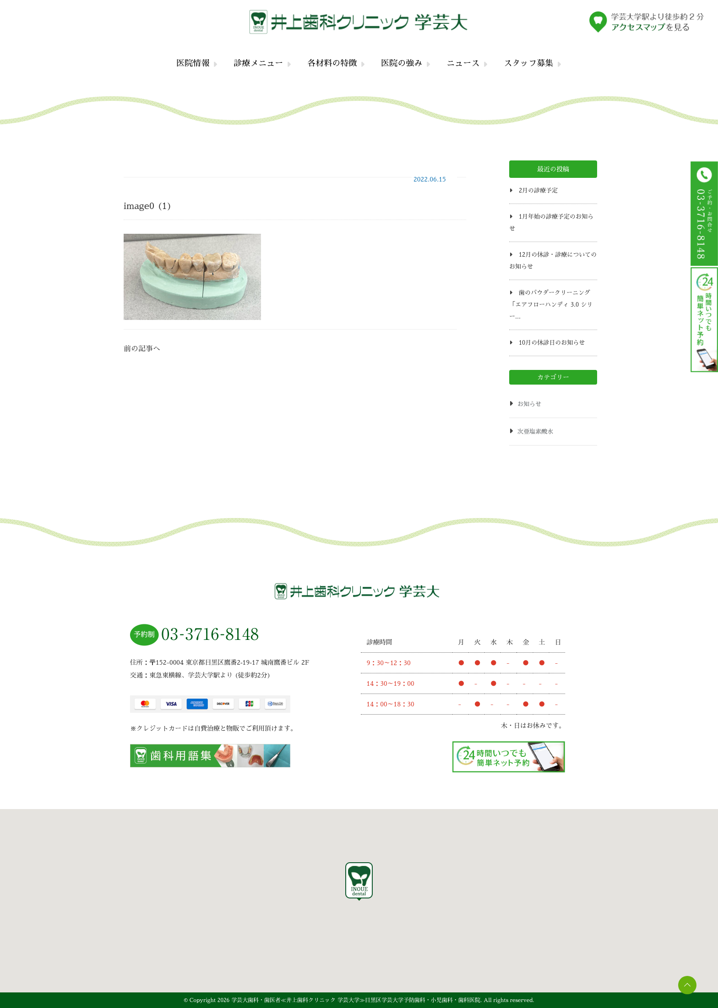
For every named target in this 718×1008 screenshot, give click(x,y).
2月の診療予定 (538, 190)
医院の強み (401, 63)
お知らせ (529, 404)
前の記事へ (142, 349)
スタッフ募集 (528, 63)
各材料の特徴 (332, 63)
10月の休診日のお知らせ (552, 343)
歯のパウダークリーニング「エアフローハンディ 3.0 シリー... (551, 304)
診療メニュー (258, 63)
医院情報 (192, 63)
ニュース (462, 63)
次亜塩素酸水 (535, 432)
